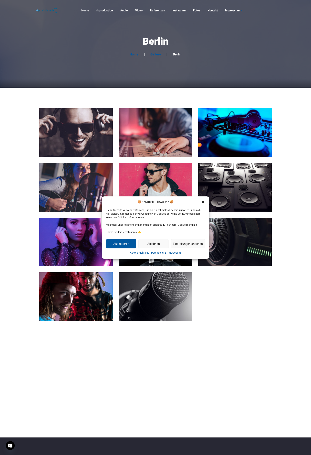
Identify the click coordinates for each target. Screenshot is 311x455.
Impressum (174, 252)
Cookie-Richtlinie (139, 252)
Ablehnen (153, 244)
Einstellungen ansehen (188, 244)
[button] (203, 202)
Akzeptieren (121, 244)
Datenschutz (158, 252)
